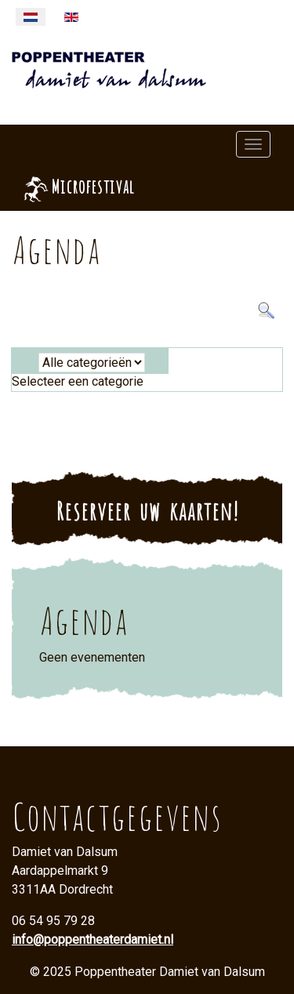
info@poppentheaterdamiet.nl (92, 939)
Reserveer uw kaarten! (147, 509)
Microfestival (92, 184)
